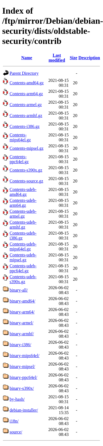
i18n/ (14, 421)
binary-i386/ (20, 344)
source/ (16, 432)
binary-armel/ (21, 323)
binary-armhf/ (22, 333)
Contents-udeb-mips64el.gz (23, 246)
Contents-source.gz (26, 181)
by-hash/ (17, 399)
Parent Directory (24, 73)
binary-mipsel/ (22, 366)
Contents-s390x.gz (26, 170)
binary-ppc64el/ (23, 377)
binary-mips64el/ (24, 355)
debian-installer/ (24, 410)
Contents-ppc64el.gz (19, 159)
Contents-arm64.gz (26, 93)
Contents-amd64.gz (27, 82)
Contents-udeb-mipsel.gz (23, 257)
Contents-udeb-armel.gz (23, 213)
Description (89, 57)
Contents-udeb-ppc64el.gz (23, 268)
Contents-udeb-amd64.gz (23, 192)
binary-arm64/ (22, 312)
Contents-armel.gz (26, 104)
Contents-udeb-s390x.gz (23, 279)
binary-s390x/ (22, 388)
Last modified (57, 57)
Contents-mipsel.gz (26, 148)
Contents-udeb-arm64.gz (23, 203)
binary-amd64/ (22, 301)
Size (73, 57)
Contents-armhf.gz (26, 115)
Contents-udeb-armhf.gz (23, 224)
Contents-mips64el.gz (20, 137)
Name (26, 57)
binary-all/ (19, 290)
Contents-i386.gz (25, 126)
